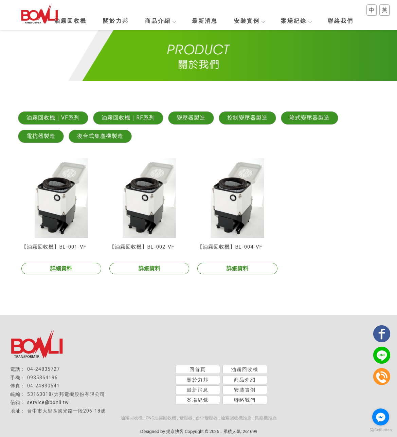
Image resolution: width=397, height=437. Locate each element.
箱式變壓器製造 (309, 117)
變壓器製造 (191, 117)
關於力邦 (116, 21)
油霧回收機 (70, 21)
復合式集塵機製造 (100, 136)
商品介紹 (160, 21)
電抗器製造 (40, 136)
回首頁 (198, 369)
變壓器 (186, 417)
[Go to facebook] (380, 416)
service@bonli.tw (48, 402)
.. (221, 431)
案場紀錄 (296, 21)
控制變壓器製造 (247, 117)
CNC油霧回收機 (161, 417)
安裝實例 (249, 21)
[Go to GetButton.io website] (381, 430)
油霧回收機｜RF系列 (128, 117)
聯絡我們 (341, 21)
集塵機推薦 (266, 417)
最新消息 (205, 21)
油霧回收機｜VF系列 (53, 117)
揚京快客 (175, 431)
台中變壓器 (207, 417)
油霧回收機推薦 (236, 417)
